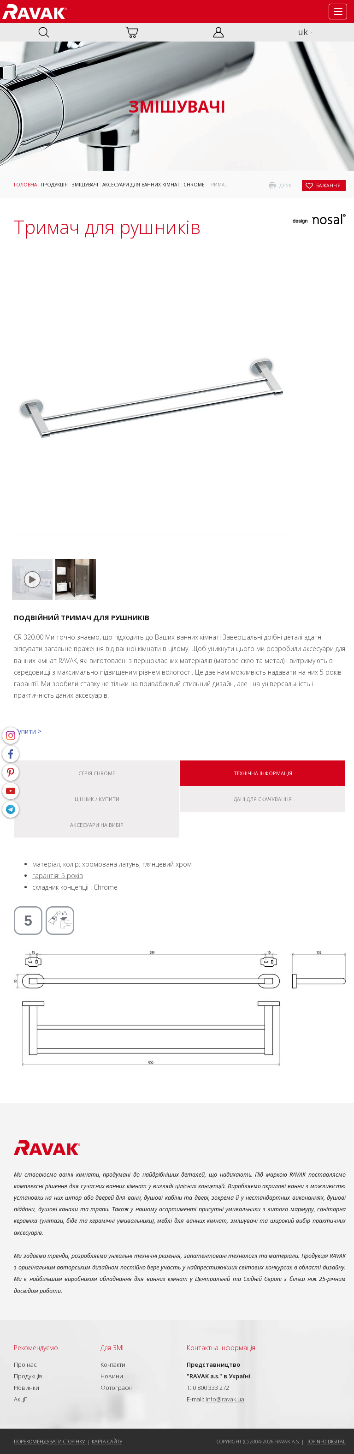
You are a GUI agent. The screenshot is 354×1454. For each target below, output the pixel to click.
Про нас (25, 1364)
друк (285, 185)
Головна (25, 184)
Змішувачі (85, 184)
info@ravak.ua (225, 1399)
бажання (328, 185)
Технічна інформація (263, 773)
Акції (20, 1399)
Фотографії (116, 1387)
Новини (111, 1376)
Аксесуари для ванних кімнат (140, 184)
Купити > (27, 731)
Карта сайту (107, 1441)
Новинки (26, 1387)
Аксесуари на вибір (97, 824)
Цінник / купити (97, 799)
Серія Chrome (96, 773)
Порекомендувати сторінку (50, 1441)
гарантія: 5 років (57, 875)
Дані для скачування (263, 799)
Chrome (194, 184)
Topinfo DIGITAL (326, 1441)
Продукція (54, 184)
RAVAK (34, 11)
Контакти (112, 1364)
